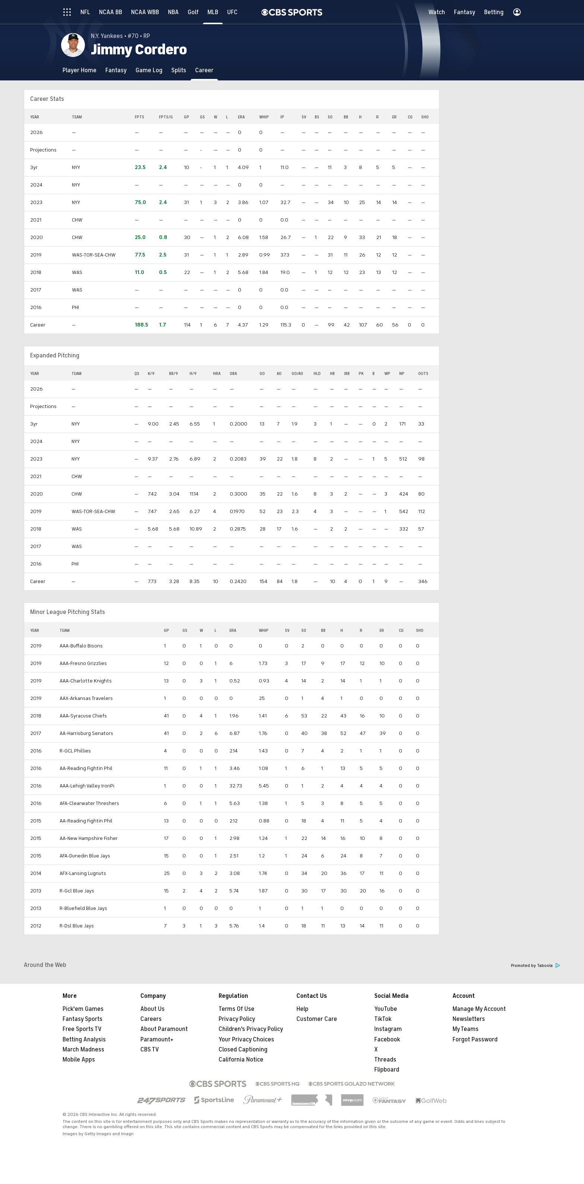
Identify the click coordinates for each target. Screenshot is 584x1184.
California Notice (241, 1059)
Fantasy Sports (82, 1019)
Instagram (388, 1029)
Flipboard (386, 1069)
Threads (385, 1059)
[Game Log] (149, 70)
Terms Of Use (236, 1009)
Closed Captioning (243, 1049)
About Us (152, 1009)
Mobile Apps (79, 1059)
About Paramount (164, 1029)
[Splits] (179, 70)
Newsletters (469, 1019)
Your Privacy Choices (246, 1039)
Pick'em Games (83, 1009)
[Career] (204, 70)
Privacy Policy (237, 1019)
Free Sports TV (82, 1029)
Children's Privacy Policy (251, 1029)
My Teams (466, 1029)
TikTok (382, 1019)
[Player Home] (79, 70)
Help (302, 1009)
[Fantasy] (116, 70)
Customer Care (316, 1019)
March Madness (83, 1049)
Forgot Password (475, 1039)
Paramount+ (157, 1039)
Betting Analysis (84, 1039)
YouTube (385, 1009)
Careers (151, 1019)
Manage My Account (479, 1009)
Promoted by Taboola (535, 965)
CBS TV (149, 1049)
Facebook (387, 1039)
